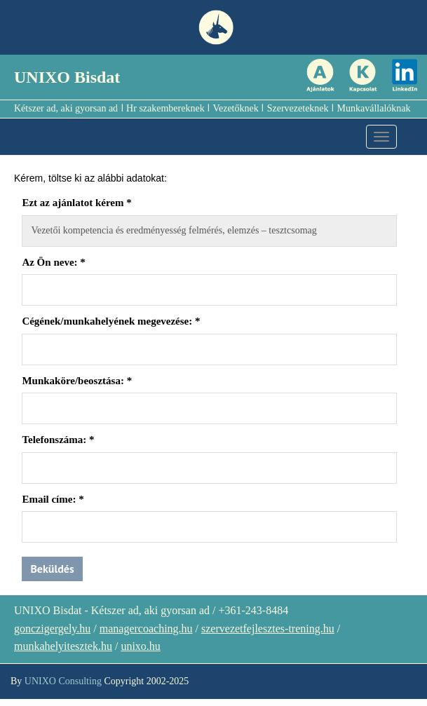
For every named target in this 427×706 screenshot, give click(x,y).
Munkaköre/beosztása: (77, 380)
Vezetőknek (235, 108)
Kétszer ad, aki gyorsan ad (66, 108)
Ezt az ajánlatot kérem (76, 202)
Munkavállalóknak (374, 108)
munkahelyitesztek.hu (63, 646)
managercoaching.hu (146, 628)
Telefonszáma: (58, 439)
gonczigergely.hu (52, 628)
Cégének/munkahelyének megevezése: (111, 321)
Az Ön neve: (53, 262)
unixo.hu (140, 646)
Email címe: (52, 499)
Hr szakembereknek (165, 108)
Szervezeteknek (298, 108)
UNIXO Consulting (63, 681)
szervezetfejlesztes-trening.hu (267, 628)
